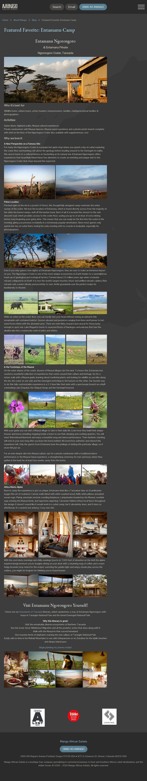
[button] (141, 7)
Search (57, 7)
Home (5, 20)
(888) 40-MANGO (93, 7)
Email (71, 7)
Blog (34, 20)
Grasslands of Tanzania (30, 611)
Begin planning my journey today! (55, 647)
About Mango (20, 20)
